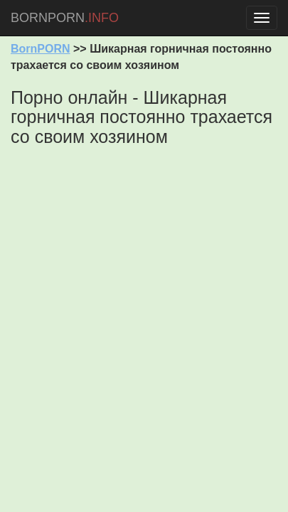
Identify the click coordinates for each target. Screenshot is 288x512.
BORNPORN (65, 18)
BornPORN (40, 49)
